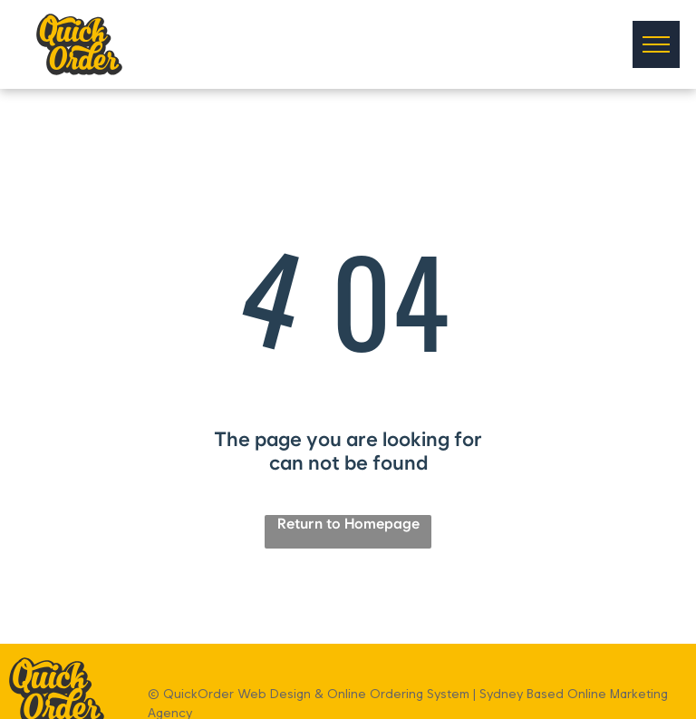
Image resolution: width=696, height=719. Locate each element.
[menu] (656, 44)
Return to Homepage (348, 523)
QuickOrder (198, 693)
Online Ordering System (398, 693)
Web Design (274, 693)
